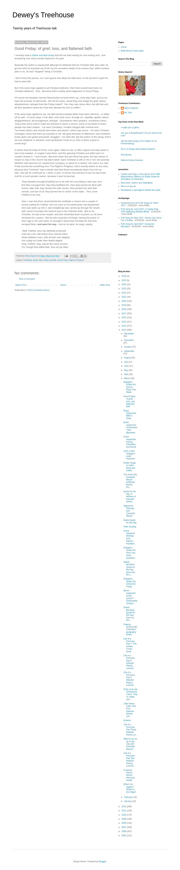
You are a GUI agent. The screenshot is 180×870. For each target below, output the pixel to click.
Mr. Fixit (128, 112)
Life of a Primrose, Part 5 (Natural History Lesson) (129, 678)
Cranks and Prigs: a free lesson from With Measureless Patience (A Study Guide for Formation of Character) (140, 177)
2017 (124, 313)
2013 (124, 330)
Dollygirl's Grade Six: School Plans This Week (129, 387)
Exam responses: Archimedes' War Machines (130, 427)
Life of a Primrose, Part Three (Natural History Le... (130, 729)
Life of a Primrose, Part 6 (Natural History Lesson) (129, 662)
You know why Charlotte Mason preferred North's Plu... (130, 480)
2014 (124, 326)
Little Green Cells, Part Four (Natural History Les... (129, 710)
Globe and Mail (49, 260)
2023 (124, 288)
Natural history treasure (132, 160)
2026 (124, 276)
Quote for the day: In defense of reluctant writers (129, 496)
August (127, 357)
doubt (35, 260)
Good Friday (62, 260)
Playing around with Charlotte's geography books (130, 629)
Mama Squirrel (131, 108)
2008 (124, 823)
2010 (124, 815)
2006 (124, 831)
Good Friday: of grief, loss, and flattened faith (129, 401)
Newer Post (21, 285)
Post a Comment (27, 279)
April (126, 374)
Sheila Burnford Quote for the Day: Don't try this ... (129, 613)
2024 (124, 284)
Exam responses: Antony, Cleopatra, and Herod (129, 441)
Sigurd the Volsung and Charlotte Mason (129, 511)
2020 (124, 301)
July (126, 362)
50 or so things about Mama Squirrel (138, 149)
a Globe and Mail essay (42, 55)
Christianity (27, 260)
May (126, 370)
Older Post (105, 285)
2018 (124, 309)
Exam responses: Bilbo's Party (129, 414)
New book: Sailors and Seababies (137, 183)
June (126, 366)
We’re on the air (128, 186)
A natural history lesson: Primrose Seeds (129, 775)
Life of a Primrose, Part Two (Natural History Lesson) (129, 759)
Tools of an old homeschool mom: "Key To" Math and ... (130, 694)
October (128, 347)
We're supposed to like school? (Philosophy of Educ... (130, 597)
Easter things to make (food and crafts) (129, 467)
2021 (124, 297)
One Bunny (126, 154)
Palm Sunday (129, 526)
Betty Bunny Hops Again (132, 51)
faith (40, 260)
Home (63, 285)
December (129, 333)
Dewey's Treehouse (43, 15)
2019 (124, 305)
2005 (124, 835)
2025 (124, 280)
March (127, 378)
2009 (124, 819)
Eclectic (127, 720)
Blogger (102, 861)
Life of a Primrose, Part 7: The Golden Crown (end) (129, 645)
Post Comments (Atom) (39, 290)
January (128, 801)
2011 (124, 810)
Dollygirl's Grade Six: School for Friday (129, 583)
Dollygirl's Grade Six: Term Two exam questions (129, 552)
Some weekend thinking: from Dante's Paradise (129, 537)
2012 (124, 806)
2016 (124, 317)
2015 (124, 322)
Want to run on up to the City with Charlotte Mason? (130, 744)
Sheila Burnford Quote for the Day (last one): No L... (129, 568)
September (129, 351)
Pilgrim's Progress (76, 260)
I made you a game (130, 127)
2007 (124, 827)
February (128, 797)
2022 (124, 293)
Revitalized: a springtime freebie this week (140, 190)
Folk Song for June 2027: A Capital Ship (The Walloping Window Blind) (139, 210)
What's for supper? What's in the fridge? (129, 788)
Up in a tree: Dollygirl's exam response (129, 455)
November (129, 340)
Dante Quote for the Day (129, 521)
